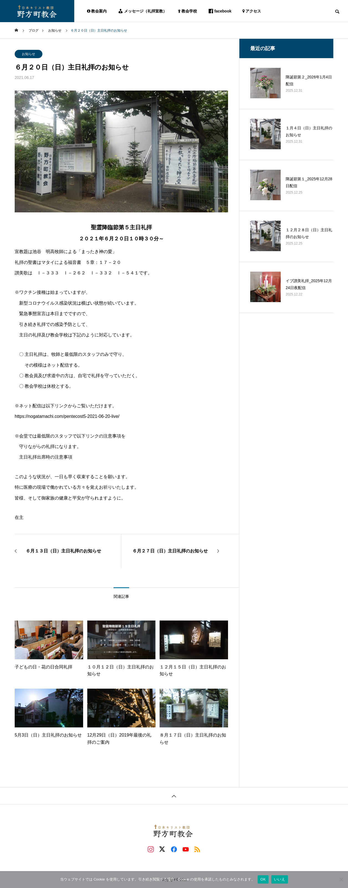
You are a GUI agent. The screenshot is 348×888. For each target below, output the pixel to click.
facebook (219, 11)
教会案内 (97, 11)
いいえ (279, 879)
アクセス (251, 11)
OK (263, 879)
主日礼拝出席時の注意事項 (45, 457)
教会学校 (187, 11)
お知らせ (28, 54)
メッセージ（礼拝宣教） (142, 11)
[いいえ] (341, 879)
